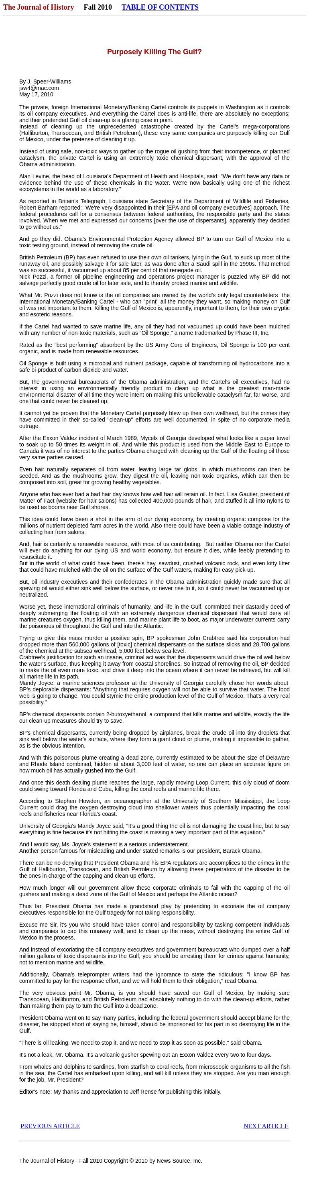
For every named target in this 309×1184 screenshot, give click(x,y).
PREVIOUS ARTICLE (50, 1126)
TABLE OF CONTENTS (160, 7)
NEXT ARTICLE (266, 1126)
